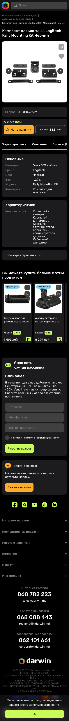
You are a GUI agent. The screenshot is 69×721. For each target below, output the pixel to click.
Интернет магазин (15, 520)
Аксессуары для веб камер (16, 19)
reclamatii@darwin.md (34, 623)
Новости (8, 564)
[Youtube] (34, 504)
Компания (9, 553)
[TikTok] (44, 504)
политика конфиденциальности (42, 437)
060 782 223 (34, 594)
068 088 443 (34, 617)
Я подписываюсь (19, 448)
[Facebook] (14, 504)
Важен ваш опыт (19, 487)
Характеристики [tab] (14, 144)
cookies (34, 700)
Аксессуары (30, 15)
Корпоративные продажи (20, 531)
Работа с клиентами (16, 542)
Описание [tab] (39, 144)
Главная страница (12, 15)
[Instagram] (24, 504)
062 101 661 (34, 640)
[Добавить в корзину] (28, 339)
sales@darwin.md (34, 600)
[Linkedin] (54, 504)
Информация (11, 576)
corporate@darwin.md (34, 646)
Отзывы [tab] (60, 144)
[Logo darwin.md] (5, 5)
